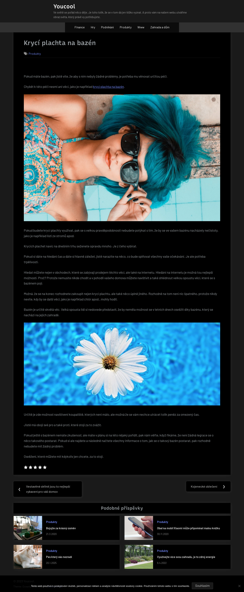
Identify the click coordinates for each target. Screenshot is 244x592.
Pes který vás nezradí (59, 557)
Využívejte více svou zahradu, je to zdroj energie (186, 557)
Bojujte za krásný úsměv (61, 528)
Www (140, 27)
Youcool (64, 6)
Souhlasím (202, 585)
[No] (239, 586)
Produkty (126, 27)
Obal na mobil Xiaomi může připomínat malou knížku (188, 528)
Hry (93, 27)
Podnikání (107, 27)
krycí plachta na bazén (108, 86)
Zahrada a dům (159, 27)
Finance (80, 27)
